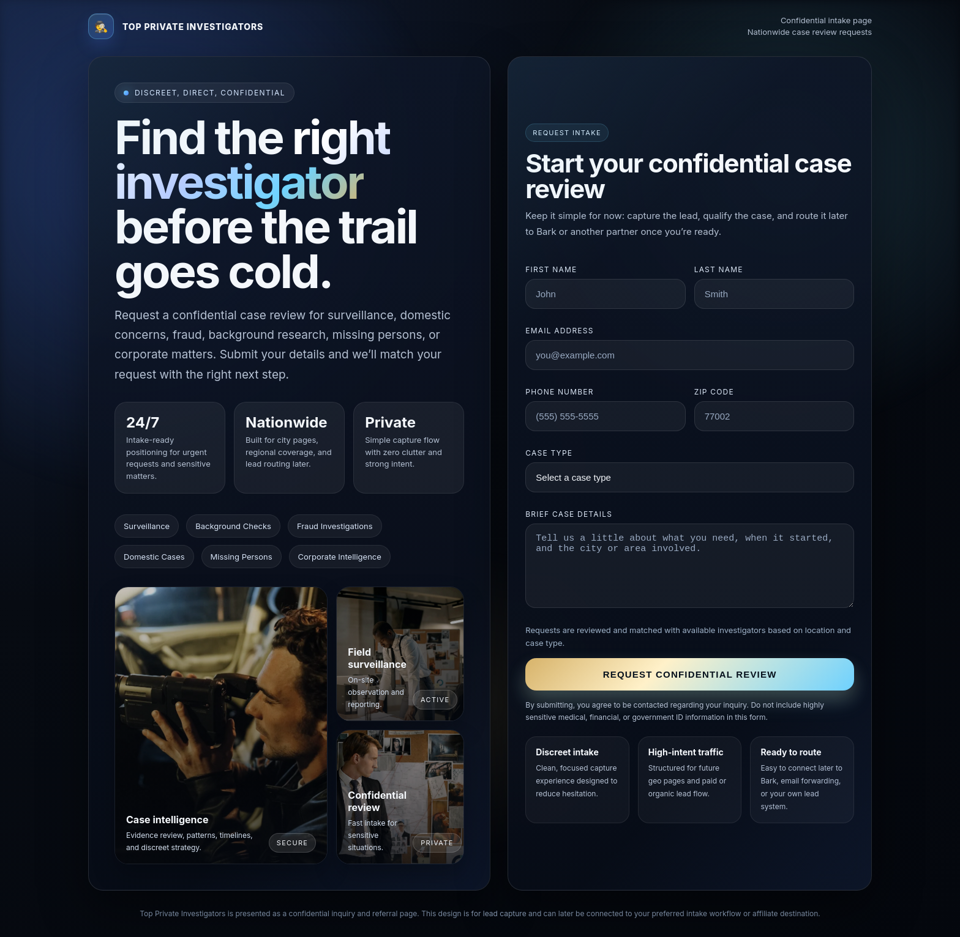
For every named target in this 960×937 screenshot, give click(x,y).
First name (551, 269)
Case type (548, 452)
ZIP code (714, 391)
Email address (559, 330)
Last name (718, 269)
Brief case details (568, 514)
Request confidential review (690, 674)
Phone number (559, 391)
